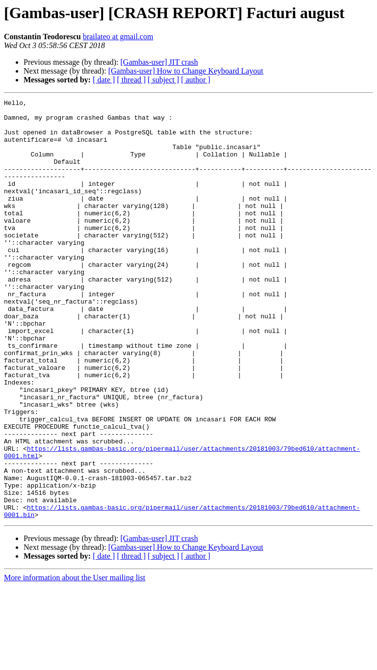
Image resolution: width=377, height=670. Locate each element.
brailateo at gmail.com (118, 36)
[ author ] (196, 80)
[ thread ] (131, 80)
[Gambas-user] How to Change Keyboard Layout (185, 71)
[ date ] (104, 80)
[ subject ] (163, 80)
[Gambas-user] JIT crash (159, 62)
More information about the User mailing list (74, 661)
